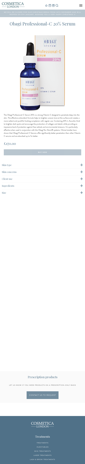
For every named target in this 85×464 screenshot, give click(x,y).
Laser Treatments (43, 455)
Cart (50, 5)
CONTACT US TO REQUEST (42, 395)
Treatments (42, 443)
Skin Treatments (42, 451)
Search (57, 5)
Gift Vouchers (53, 5)
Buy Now (42, 152)
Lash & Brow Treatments (42, 459)
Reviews (46, 5)
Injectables (43, 447)
